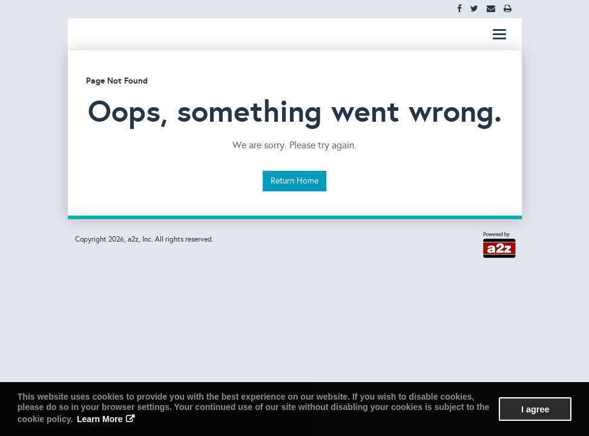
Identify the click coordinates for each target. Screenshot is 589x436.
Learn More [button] (99, 419)
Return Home (294, 181)
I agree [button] (535, 409)
